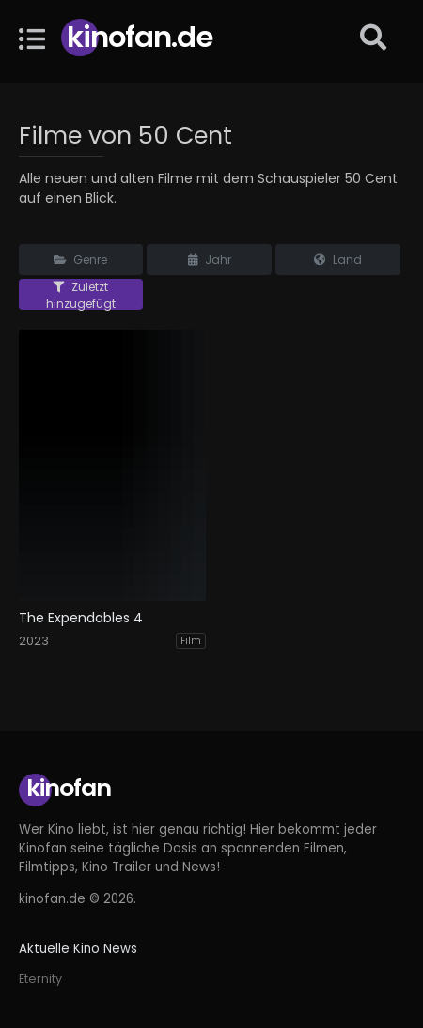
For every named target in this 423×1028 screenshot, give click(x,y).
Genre (80, 260)
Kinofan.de (139, 37)
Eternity (40, 979)
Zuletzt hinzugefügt (81, 294)
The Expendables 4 (81, 618)
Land (338, 260)
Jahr (209, 260)
